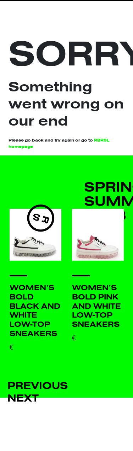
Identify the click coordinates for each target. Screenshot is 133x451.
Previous (37, 386)
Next (23, 398)
